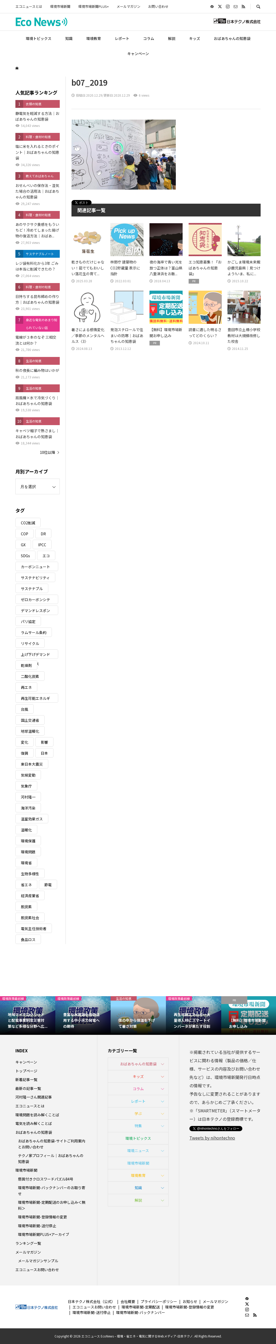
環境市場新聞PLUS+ (93, 6)
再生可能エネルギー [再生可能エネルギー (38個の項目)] (35, 699)
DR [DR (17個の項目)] (43, 533)
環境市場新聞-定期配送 (141, 1307)
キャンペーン (138, 53)
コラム (148, 38)
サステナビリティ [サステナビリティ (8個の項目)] (35, 577)
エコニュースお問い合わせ (37, 1269)
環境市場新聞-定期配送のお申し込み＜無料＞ (51, 1205)
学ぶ (138, 1113)
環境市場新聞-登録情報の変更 (42, 1216)
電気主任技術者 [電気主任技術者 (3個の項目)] (33, 928)
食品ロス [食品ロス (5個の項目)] (28, 939)
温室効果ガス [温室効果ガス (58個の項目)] (32, 818)
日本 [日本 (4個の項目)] (44, 753)
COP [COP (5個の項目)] (24, 533)
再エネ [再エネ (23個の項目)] (26, 687)
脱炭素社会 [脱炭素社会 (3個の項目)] (30, 917)
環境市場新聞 (60, 6)
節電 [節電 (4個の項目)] (48, 884)
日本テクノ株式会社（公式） (91, 1301)
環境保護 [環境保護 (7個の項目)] (28, 840)
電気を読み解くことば (33, 1123)
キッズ (194, 38)
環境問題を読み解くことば (37, 1114)
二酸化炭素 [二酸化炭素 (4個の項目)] (30, 676)
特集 (138, 1125)
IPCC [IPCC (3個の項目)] (42, 544)
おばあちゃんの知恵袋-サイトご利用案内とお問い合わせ (51, 1143)
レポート (122, 38)
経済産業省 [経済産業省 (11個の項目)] (30, 895)
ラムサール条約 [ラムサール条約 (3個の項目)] (33, 632)
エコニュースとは (28, 6)
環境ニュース (138, 1150)
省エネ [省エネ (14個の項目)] (26, 884)
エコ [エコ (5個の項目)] (46, 555)
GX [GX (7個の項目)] (23, 544)
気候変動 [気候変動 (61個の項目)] (28, 775)
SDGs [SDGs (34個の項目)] (25, 555)
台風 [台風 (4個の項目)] (24, 709)
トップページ (26, 1070)
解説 (171, 38)
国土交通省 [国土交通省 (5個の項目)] (30, 720)
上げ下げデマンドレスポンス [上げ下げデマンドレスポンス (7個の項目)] (35, 655)
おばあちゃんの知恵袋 (232, 38)
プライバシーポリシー (159, 1301)
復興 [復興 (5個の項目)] (24, 753)
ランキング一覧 (28, 1243)
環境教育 (93, 38)
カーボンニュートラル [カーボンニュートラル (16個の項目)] (35, 567)
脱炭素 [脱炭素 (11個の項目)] (26, 906)
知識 (69, 38)
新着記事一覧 (26, 1079)
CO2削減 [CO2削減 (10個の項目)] (28, 522)
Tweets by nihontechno (212, 1138)
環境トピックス (38, 38)
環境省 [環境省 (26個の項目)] (26, 862)
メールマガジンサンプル (38, 1260)
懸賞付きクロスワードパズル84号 (45, 1179)
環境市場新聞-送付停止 (37, 1225)
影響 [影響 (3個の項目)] (44, 742)
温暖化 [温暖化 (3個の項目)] (26, 829)
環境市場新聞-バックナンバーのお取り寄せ (51, 1190)
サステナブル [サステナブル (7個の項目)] (32, 588)
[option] (27, 1015)
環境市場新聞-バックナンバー (140, 1312)
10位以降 (47, 452)
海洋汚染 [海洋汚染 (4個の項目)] (28, 808)
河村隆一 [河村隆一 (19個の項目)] (28, 797)
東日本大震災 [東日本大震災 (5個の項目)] (32, 764)
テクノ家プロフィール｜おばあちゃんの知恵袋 (50, 1158)
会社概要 (128, 1301)
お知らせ (190, 1301)
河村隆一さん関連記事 (33, 1097)
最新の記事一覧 (28, 1088)
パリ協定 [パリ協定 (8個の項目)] (28, 621)
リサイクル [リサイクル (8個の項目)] (30, 643)
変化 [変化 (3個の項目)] (24, 742)
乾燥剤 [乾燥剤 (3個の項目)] (26, 665)
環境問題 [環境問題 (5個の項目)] (28, 851)
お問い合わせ (158, 6)
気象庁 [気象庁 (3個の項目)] (26, 786)
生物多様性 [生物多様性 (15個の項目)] (30, 873)
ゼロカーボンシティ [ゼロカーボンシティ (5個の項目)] (35, 600)
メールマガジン (128, 6)
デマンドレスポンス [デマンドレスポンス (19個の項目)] (35, 611)
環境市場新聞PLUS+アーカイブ (43, 1234)
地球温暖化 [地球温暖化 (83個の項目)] (30, 731)
